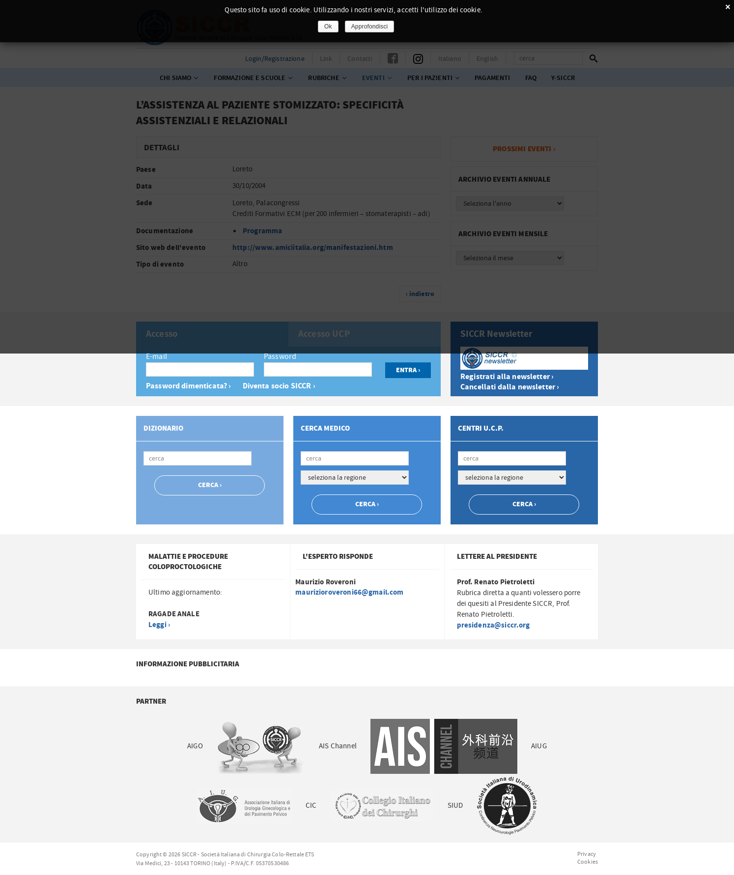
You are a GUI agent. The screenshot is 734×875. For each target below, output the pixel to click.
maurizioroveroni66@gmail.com (349, 592)
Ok (328, 26)
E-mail (156, 356)
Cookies (587, 862)
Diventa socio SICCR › (279, 386)
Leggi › (159, 625)
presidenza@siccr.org (493, 625)
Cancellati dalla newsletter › (509, 387)
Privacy (586, 854)
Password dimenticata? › (188, 386)
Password (280, 356)
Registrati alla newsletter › (507, 377)
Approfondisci (369, 26)
